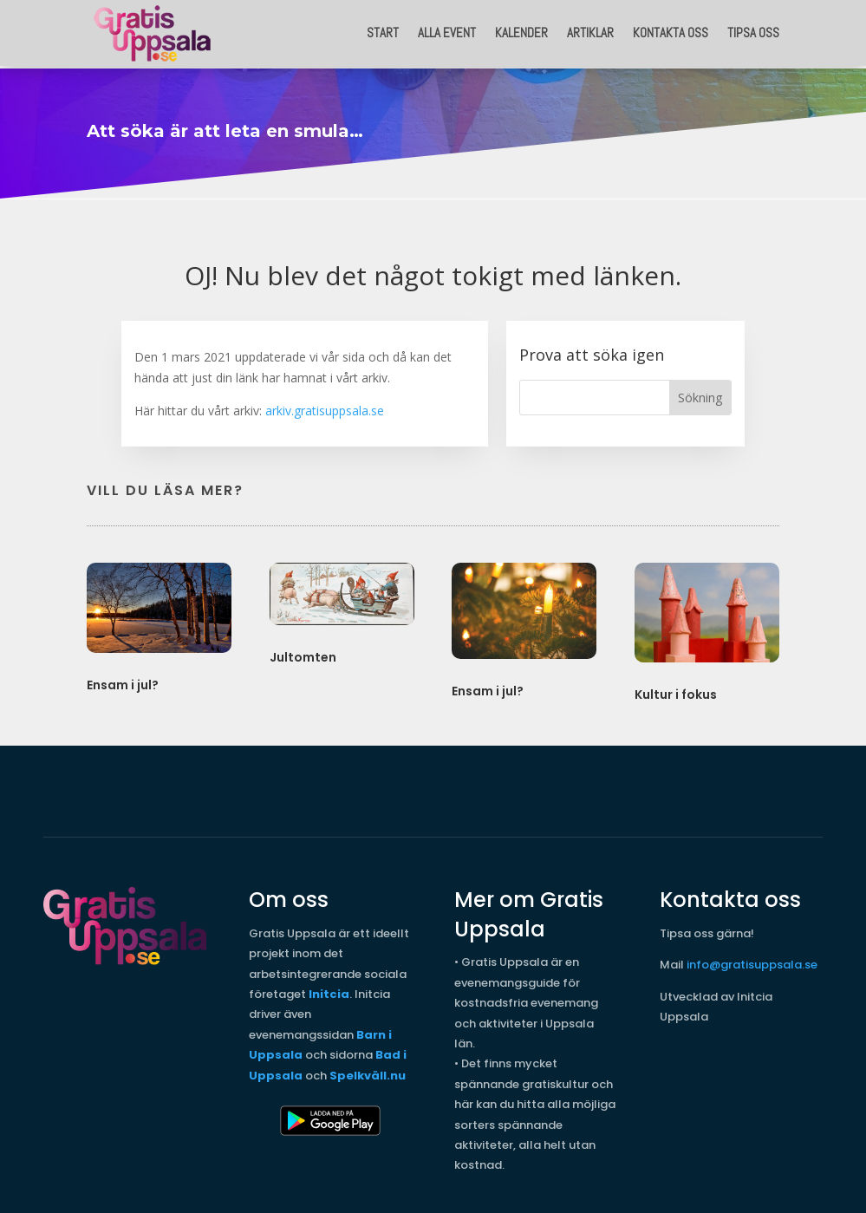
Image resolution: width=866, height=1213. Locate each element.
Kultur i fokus (676, 690)
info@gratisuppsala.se (752, 960)
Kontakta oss (670, 32)
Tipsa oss (753, 32)
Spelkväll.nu (367, 1071)
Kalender (521, 32)
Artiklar (590, 32)
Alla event (447, 32)
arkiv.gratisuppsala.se (324, 406)
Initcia (329, 989)
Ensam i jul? (123, 680)
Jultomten (303, 653)
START (383, 32)
